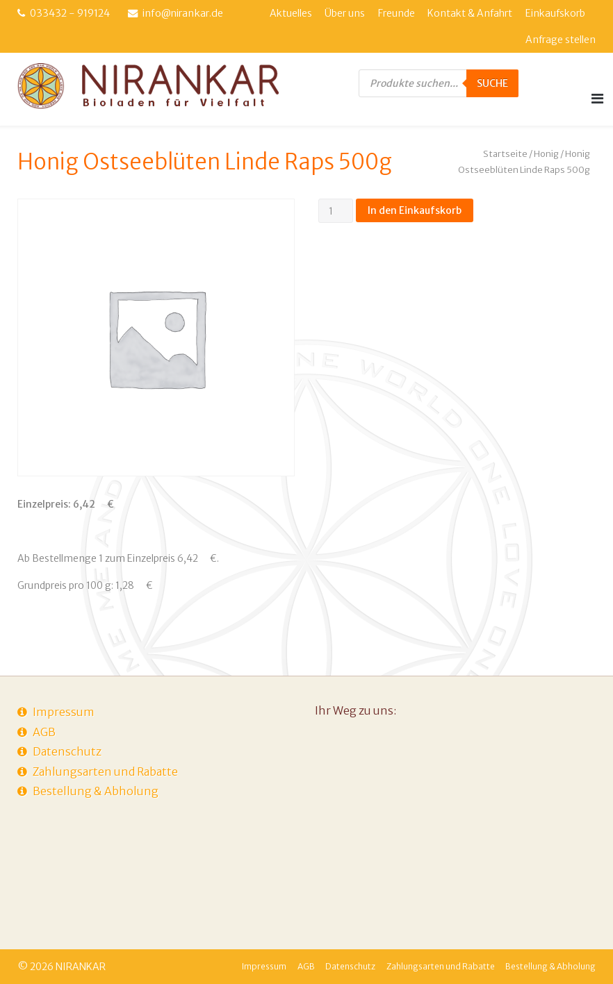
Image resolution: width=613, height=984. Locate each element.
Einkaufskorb (555, 13)
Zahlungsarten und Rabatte (105, 771)
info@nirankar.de (182, 13)
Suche (492, 83)
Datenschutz (67, 751)
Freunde (396, 13)
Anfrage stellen (560, 39)
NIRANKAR (81, 966)
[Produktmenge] (336, 211)
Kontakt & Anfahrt (469, 13)
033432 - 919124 (70, 13)
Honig (546, 154)
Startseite (505, 154)
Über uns (345, 13)
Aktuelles (291, 13)
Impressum (64, 712)
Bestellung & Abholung (95, 791)
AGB (44, 732)
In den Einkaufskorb (414, 210)
